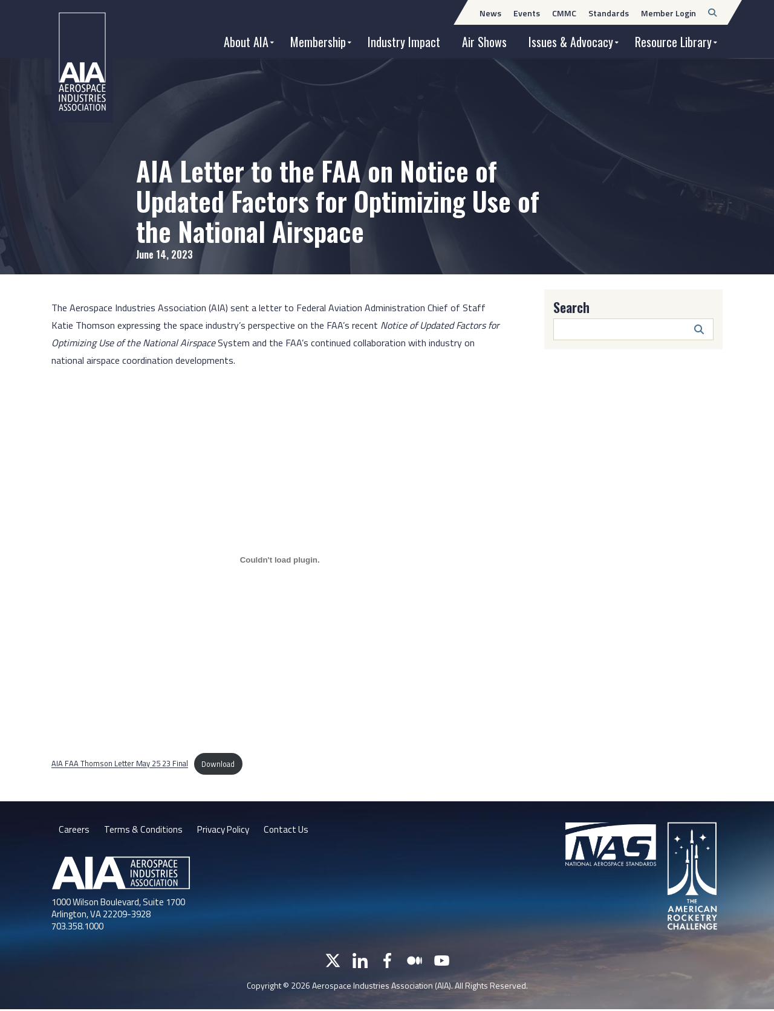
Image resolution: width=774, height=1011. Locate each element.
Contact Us (292, 830)
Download (218, 764)
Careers (74, 830)
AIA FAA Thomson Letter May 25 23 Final (119, 764)
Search (571, 307)
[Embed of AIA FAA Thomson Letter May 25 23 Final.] (279, 560)
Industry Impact (404, 42)
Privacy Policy (226, 830)
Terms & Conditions (143, 830)
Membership (318, 42)
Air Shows (484, 42)
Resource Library (673, 42)
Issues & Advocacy (570, 42)
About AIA (246, 42)
